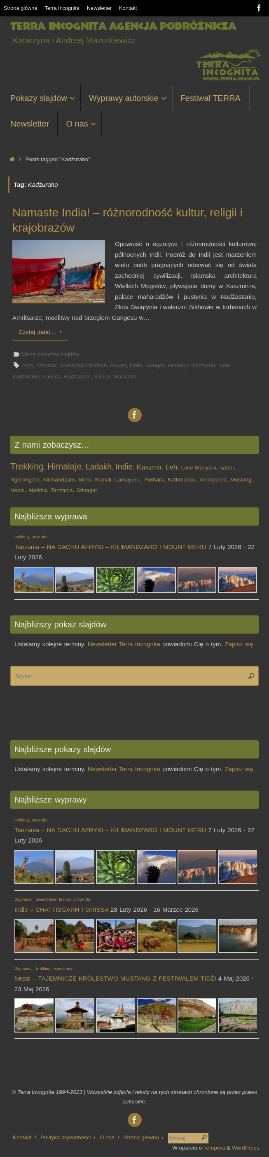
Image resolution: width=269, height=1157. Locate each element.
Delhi (136, 365)
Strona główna (20, 8)
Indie (224, 365)
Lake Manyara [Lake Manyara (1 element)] (198, 468)
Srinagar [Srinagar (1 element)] (87, 490)
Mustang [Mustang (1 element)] (240, 479)
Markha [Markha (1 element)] (37, 490)
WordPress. (246, 1148)
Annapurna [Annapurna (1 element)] (213, 479)
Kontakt (128, 8)
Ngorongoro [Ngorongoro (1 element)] (24, 479)
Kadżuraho (25, 376)
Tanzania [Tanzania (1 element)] (62, 490)
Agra (28, 365)
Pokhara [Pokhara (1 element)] (153, 479)
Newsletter (99, 8)
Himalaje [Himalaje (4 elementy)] (64, 467)
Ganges (155, 365)
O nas (107, 1137)
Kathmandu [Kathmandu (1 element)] (182, 479)
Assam (118, 365)
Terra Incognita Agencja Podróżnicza (123, 26)
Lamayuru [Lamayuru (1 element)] (127, 479)
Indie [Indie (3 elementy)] (124, 466)
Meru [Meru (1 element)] (85, 479)
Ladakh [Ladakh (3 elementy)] (99, 466)
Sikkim (102, 376)
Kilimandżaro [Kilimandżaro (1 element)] (59, 479)
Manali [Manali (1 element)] (103, 479)
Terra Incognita (62, 8)
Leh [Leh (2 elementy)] (171, 467)
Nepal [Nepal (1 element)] (17, 490)
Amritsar (46, 365)
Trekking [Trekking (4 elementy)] (27, 467)
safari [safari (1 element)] (227, 468)
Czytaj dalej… (42, 332)
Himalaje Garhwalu (191, 365)
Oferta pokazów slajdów (49, 354)
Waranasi (125, 376)
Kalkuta (51, 376)
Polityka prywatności (65, 1137)
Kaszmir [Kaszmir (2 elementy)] (149, 467)
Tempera (214, 1148)
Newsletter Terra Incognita (124, 644)
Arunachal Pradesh (83, 365)
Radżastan (77, 376)
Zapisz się (239, 644)
